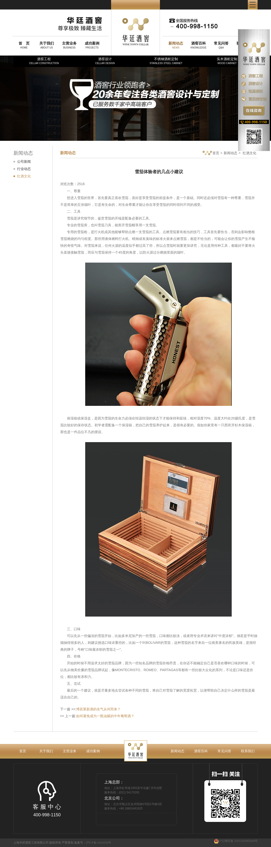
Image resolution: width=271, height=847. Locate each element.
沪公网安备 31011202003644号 (236, 841)
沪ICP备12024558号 (98, 842)
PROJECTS (92, 45)
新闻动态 (230, 153)
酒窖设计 (105, 61)
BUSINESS (69, 45)
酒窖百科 (201, 751)
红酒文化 (24, 176)
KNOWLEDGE (198, 45)
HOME (24, 45)
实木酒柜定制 (227, 61)
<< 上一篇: (97, 716)
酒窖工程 (44, 61)
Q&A (221, 45)
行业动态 (24, 169)
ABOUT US (46, 45)
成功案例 (93, 751)
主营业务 (69, 751)
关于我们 (46, 751)
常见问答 (224, 751)
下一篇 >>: (90, 709)
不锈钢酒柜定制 (166, 61)
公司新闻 (24, 161)
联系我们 (248, 751)
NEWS (176, 45)
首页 (211, 153)
